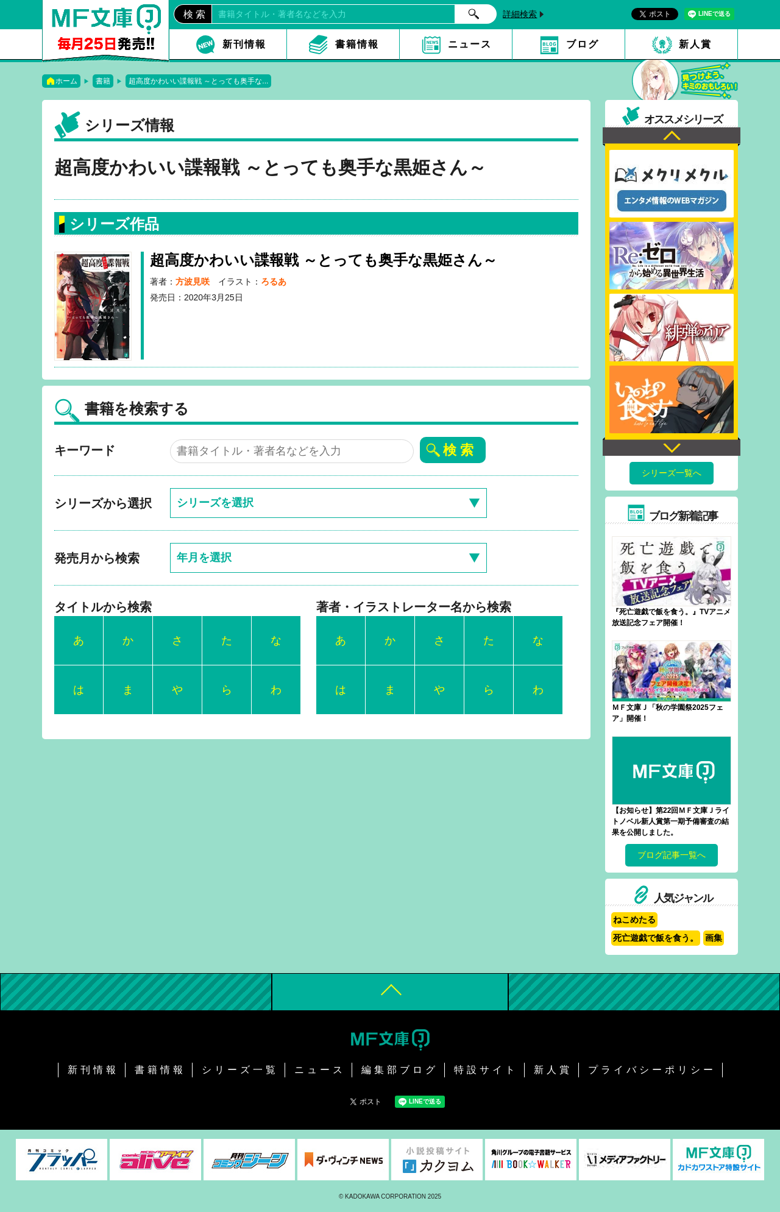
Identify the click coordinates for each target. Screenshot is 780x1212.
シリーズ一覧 (240, 1070)
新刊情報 (244, 44)
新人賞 (695, 44)
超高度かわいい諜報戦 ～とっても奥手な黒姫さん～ (323, 260)
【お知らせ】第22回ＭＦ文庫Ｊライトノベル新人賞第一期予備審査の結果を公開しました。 (670, 821)
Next (671, 446)
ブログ (582, 44)
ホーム (66, 81)
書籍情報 (357, 44)
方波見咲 (193, 281)
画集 (713, 938)
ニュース (470, 44)
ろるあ (273, 281)
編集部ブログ (399, 1070)
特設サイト (486, 1070)
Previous (671, 136)
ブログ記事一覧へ (671, 855)
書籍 (103, 81)
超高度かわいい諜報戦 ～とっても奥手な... (198, 81)
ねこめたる (634, 919)
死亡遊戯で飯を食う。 (655, 938)
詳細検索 (520, 14)
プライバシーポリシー (652, 1070)
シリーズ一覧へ (671, 473)
